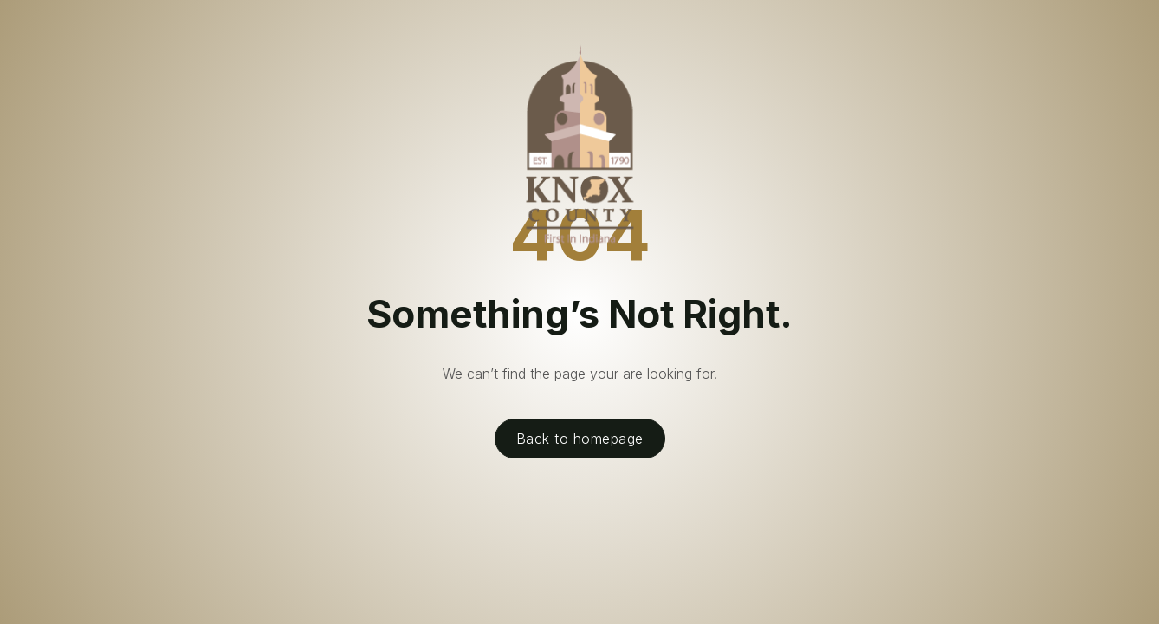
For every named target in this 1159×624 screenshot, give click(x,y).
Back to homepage (580, 438)
